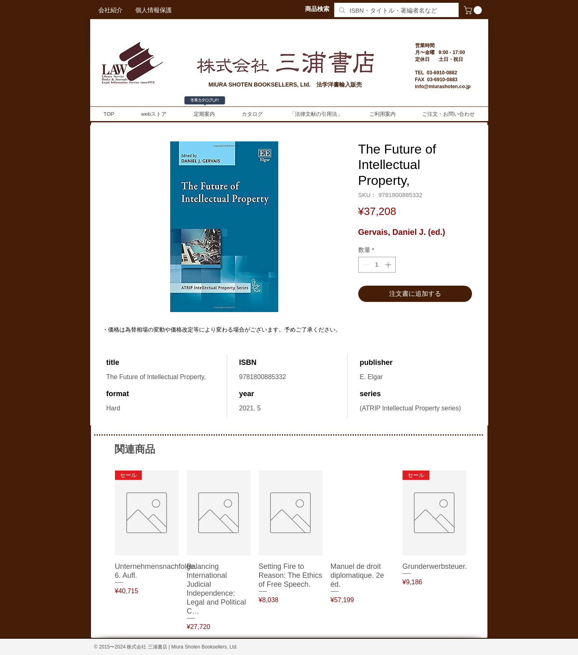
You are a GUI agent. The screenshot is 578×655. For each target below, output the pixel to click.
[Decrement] (364, 264)
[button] (474, 10)
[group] (290, 551)
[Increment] (388, 264)
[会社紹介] (110, 10)
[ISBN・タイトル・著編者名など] (396, 10)
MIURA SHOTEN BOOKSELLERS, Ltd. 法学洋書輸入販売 (285, 84)
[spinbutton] (376, 264)
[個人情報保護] (153, 10)
